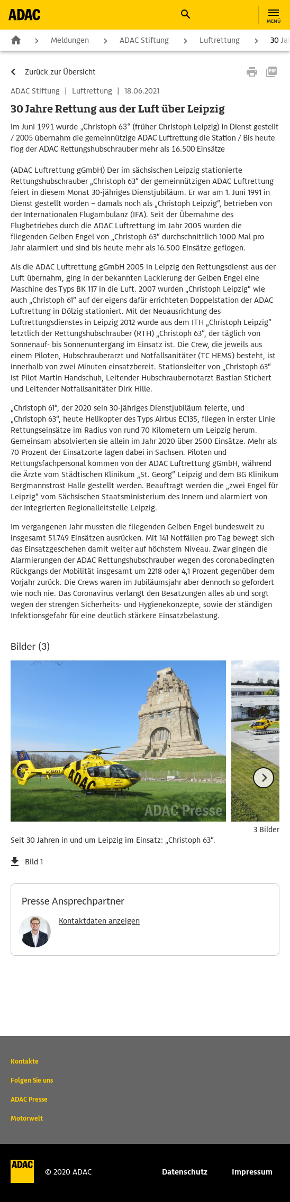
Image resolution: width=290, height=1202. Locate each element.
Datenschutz (184, 1172)
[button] (185, 14)
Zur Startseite (16, 39)
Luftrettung (220, 40)
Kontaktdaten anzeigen (99, 921)
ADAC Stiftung (144, 40)
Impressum (252, 1172)
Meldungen (70, 40)
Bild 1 (34, 861)
